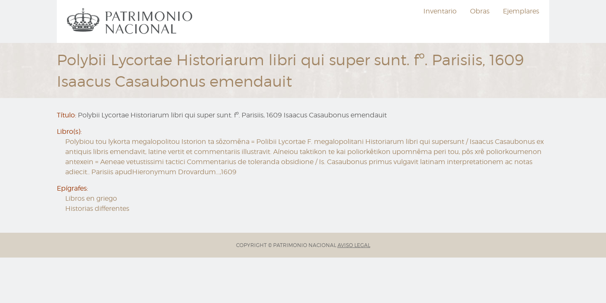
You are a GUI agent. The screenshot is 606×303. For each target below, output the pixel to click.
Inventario (440, 11)
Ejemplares (521, 11)
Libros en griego (91, 198)
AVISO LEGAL (354, 245)
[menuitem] (131, 21)
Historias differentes (97, 209)
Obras (479, 11)
